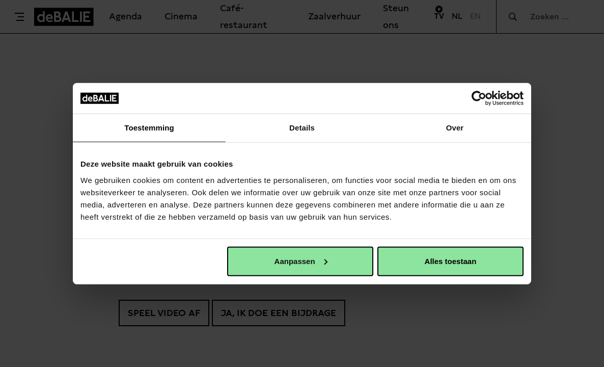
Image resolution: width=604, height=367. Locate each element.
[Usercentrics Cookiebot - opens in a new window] (479, 98)
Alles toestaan (451, 260)
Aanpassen (300, 260)
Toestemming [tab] (149, 127)
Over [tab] (455, 127)
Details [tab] (302, 127)
